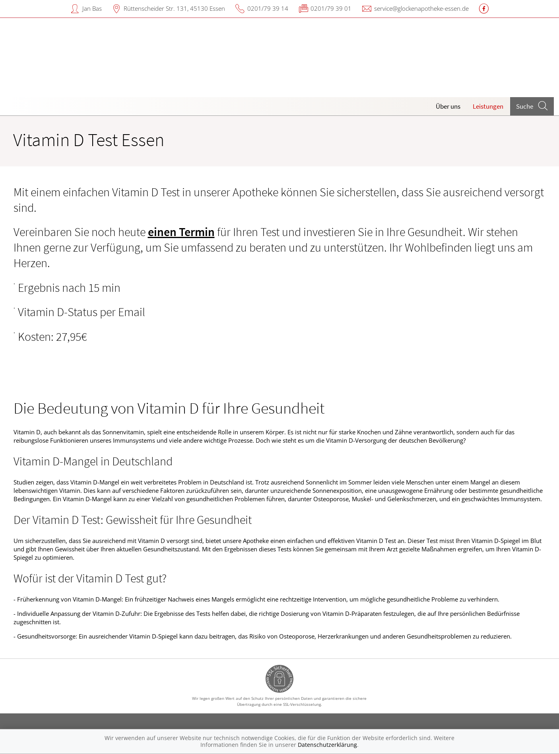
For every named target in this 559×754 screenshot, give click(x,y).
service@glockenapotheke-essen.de (421, 8)
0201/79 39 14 (267, 8)
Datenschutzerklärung (327, 744)
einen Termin (181, 231)
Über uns (448, 106)
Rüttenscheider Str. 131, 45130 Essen (174, 8)
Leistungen (488, 106)
